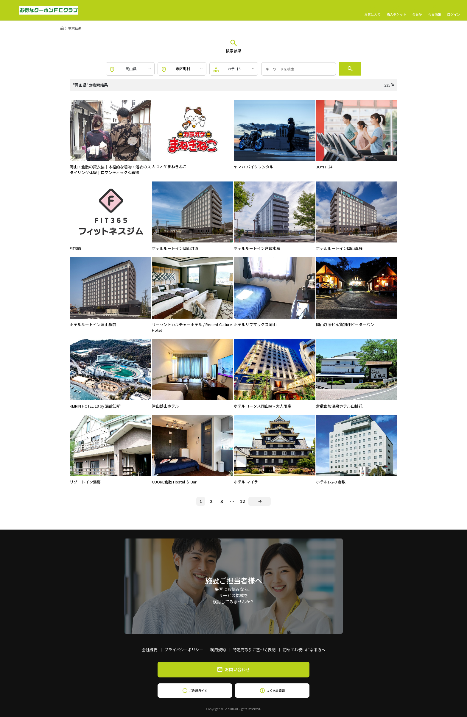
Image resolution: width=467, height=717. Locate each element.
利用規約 (218, 649)
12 (242, 501)
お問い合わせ (233, 669)
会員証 (417, 10)
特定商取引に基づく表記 (254, 649)
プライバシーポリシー (183, 649)
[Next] (259, 501)
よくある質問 (272, 690)
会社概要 (149, 649)
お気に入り (372, 10)
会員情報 (434, 10)
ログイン (453, 10)
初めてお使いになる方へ (304, 649)
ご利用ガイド (195, 690)
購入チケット (396, 10)
